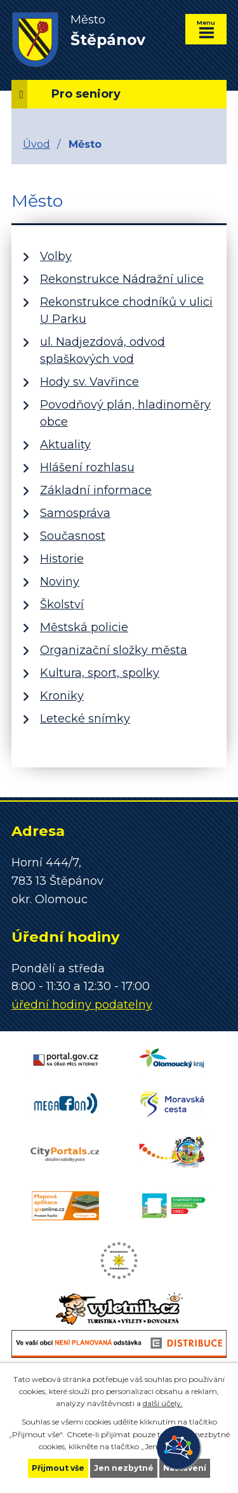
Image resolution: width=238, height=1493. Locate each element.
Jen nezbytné (124, 1468)
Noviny (59, 582)
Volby (56, 256)
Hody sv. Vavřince (89, 382)
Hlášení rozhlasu (87, 467)
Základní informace (96, 490)
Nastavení (184, 1468)
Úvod (36, 144)
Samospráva (75, 513)
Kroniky (62, 696)
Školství (62, 604)
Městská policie (84, 627)
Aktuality (65, 445)
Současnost (72, 536)
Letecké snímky (85, 719)
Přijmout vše (58, 1468)
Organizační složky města (113, 650)
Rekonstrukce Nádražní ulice (122, 279)
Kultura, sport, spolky (99, 673)
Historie (62, 559)
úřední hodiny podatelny (81, 1005)
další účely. (163, 1403)
